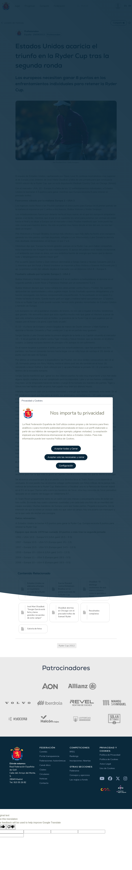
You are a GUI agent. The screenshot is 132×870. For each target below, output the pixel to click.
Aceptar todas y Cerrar (66, 448)
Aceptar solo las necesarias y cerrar (66, 457)
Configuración (66, 465)
